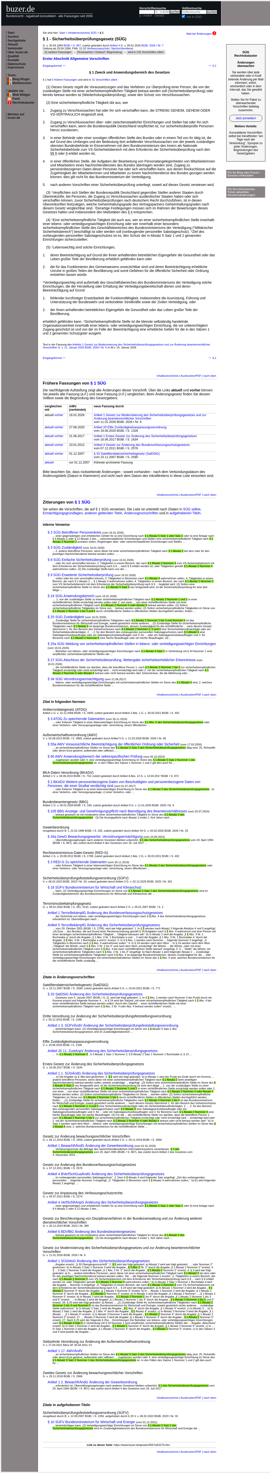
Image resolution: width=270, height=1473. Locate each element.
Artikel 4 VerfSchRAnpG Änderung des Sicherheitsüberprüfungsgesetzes (103, 1202)
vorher (58, 415)
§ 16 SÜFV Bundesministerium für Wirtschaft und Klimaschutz (94, 887)
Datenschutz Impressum (17, 65)
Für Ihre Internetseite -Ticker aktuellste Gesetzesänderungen (241, 192)
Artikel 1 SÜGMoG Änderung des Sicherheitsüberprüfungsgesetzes (99, 1261)
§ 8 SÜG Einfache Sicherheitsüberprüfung (79, 560)
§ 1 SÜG (98, 383)
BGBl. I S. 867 (72, 45)
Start (11, 32)
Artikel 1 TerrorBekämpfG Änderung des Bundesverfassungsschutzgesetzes (105, 913)
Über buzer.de (18, 52)
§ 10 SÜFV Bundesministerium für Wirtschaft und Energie (91, 1422)
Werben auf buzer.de (16, 116)
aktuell (49, 427)
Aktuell (13, 44)
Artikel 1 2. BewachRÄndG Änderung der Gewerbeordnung (92, 1382)
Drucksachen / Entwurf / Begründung (99, 52)
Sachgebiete (17, 40)
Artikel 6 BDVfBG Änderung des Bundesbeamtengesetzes (92, 1232)
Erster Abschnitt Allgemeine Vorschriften (76, 59)
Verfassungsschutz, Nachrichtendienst (110, 48)
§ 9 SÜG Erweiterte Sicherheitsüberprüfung (80, 575)
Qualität (13, 56)
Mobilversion (22, 83)
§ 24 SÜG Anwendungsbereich (71, 596)
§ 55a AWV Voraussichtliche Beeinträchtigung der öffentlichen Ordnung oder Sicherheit (113, 744)
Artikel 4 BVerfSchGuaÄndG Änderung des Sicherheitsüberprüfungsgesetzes (106, 1174)
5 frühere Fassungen (64, 79)
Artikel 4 (115, 45)
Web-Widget (21, 95)
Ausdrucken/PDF (191, 375)
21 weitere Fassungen (57, 52)
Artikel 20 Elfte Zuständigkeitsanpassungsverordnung (130, 427)
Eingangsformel (55, 65)
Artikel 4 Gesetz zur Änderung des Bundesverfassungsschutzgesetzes (142, 445)
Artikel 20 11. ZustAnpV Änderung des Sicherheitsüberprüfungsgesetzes (103, 1051)
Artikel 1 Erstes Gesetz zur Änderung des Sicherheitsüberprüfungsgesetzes (145, 436)
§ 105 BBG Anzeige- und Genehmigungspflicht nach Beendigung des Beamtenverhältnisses (117, 811)
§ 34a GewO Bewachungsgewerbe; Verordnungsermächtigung (95, 837)
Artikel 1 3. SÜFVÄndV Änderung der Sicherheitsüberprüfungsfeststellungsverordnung (113, 1025)
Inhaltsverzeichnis (168, 375)
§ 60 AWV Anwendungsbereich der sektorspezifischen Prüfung (95, 756)
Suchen (13, 36)
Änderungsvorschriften (141, 513)
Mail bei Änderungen (201, 33)
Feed (16, 98)
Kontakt (13, 60)
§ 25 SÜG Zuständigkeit (66, 617)
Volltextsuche (192, 8)
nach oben (210, 375)
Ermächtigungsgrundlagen (63, 513)
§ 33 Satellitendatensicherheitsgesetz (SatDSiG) (127, 453)
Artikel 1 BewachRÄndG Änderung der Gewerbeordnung (90, 1146)
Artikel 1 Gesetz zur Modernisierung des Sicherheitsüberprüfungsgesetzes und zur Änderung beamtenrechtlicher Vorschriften (150, 416)
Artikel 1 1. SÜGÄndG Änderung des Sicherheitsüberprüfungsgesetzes (101, 1073)
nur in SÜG (194, 17)
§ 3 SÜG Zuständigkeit (65, 547)
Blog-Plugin (21, 79)
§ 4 (130, 212)
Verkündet (15, 48)
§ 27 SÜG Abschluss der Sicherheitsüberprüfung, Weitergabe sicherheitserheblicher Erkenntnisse (121, 660)
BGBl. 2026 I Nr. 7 (152, 45)
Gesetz (159, 15)
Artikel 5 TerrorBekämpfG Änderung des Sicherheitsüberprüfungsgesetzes (104, 925)
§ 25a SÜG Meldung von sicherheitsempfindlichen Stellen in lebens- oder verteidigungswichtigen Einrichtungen (132, 644)
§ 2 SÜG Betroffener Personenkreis (74, 532)
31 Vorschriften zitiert (104, 79)
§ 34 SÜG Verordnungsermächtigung (76, 679)
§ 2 (212, 65)
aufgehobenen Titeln (185, 513)
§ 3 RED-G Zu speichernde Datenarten (77, 862)
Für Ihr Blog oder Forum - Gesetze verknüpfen (244, 174)
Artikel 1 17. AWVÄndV (65, 1351)
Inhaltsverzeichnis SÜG (82, 32)
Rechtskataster (23, 102)
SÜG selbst (191, 509)
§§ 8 (53, 153)
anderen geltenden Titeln (103, 513)
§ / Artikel (145, 15)
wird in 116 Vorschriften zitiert (145, 52)
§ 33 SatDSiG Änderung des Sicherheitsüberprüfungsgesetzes (95, 994)
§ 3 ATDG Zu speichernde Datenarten (76, 719)
